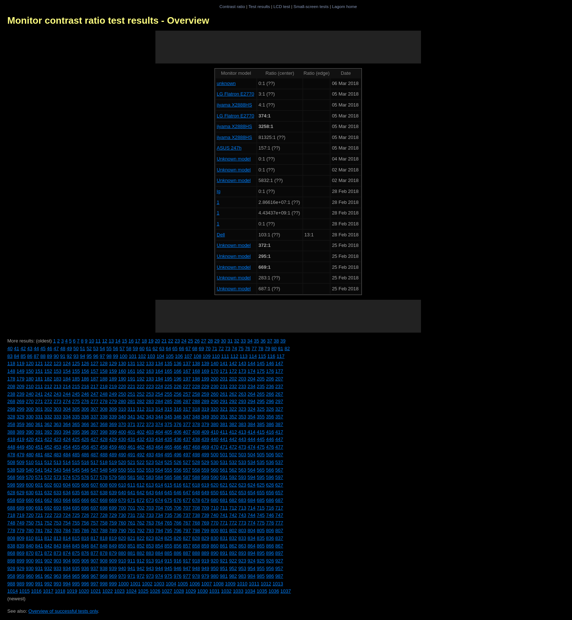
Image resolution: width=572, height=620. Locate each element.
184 (67, 378)
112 (235, 356)
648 (196, 492)
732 (141, 515)
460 (122, 447)
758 (104, 523)
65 (174, 348)
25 (190, 341)
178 (11, 378)
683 (242, 500)
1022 (107, 591)
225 (169, 386)
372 (141, 424)
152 (48, 371)
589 (205, 477)
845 (76, 546)
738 (196, 515)
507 (279, 454)
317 (187, 409)
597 (279, 477)
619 (205, 485)
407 (187, 432)
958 (11, 576)
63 (161, 348)
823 (150, 538)
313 (150, 409)
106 (179, 356)
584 (159, 477)
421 (39, 439)
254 (159, 394)
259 (205, 394)
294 (252, 401)
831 (224, 538)
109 (207, 356)
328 (11, 416)
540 (30, 470)
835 (261, 538)
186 (85, 378)
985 (261, 576)
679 (205, 500)
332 (48, 416)
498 (196, 454)
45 (42, 348)
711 (224, 508)
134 (159, 363)
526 (178, 462)
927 (279, 560)
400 (122, 432)
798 (196, 530)
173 (242, 371)
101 (133, 356)
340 (122, 416)
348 (196, 416)
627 (279, 485)
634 (67, 492)
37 (269, 341)
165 (169, 371)
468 (196, 447)
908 (104, 560)
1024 (131, 591)
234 (252, 386)
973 (150, 576)
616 (178, 485)
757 (94, 523)
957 (279, 568)
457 (94, 447)
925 (261, 560)
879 (113, 553)
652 (233, 492)
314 (159, 409)
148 (11, 371)
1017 (48, 591)
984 (252, 576)
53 (95, 348)
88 (42, 356)
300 (30, 409)
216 (85, 386)
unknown (226, 83)
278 (104, 401)
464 (159, 447)
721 (39, 515)
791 (131, 530)
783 (58, 530)
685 (261, 500)
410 (214, 432)
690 (30, 508)
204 (252, 378)
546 (85, 470)
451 (39, 447)
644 (159, 492)
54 (102, 348)
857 (187, 546)
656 (270, 492)
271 (39, 401)
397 (94, 432)
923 (242, 560)
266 (270, 394)
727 (94, 515)
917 (187, 560)
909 (113, 560)
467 (187, 447)
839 (20, 546)
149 (20, 371)
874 (67, 553)
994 (67, 583)
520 (122, 462)
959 (20, 576)
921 (224, 560)
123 (58, 363)
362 (48, 424)
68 (194, 348)
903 (58, 560)
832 (233, 538)
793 (150, 530)
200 (214, 378)
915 (169, 560)
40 (9, 348)
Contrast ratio (232, 6)
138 (196, 363)
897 (279, 553)
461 (131, 447)
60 (141, 348)
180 (30, 378)
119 (20, 363)
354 (252, 416)
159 (113, 371)
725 (76, 515)
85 (23, 356)
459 (113, 447)
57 (122, 348)
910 (122, 560)
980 (214, 576)
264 (252, 394)
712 (233, 508)
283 (150, 401)
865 (261, 546)
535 (261, 462)
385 (261, 424)
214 (67, 386)
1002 (147, 583)
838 (11, 546)
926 (270, 560)
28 (210, 341)
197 (187, 378)
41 (16, 348)
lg (218, 191)
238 (11, 394)
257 (187, 394)
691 (39, 508)
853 (150, 546)
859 (205, 546)
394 (67, 432)
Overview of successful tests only (63, 611)
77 (253, 348)
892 (233, 553)
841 (39, 546)
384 (252, 424)
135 (169, 363)
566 (270, 470)
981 (224, 576)
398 (104, 432)
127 (94, 363)
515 (76, 462)
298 (11, 409)
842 (48, 546)
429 (113, 439)
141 (224, 363)
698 (104, 508)
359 (20, 424)
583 (150, 477)
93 (75, 356)
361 (39, 424)
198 (196, 378)
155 (76, 371)
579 (113, 477)
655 (261, 492)
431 (131, 439)
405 (169, 432)
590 (214, 477)
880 (122, 553)
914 (159, 560)
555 (169, 470)
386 (270, 424)
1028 (179, 591)
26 (197, 341)
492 (141, 454)
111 (225, 356)
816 (85, 538)
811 (39, 538)
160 (122, 371)
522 (141, 462)
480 (30, 454)
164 (159, 371)
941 (131, 568)
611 (131, 485)
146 (270, 363)
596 (270, 477)
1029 (190, 591)
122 (48, 363)
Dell (221, 234)
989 (20, 583)
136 (178, 363)
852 (141, 546)
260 (214, 394)
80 (274, 348)
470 (214, 447)
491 (131, 454)
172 (233, 371)
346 (178, 416)
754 (67, 523)
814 (67, 538)
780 (30, 530)
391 (39, 432)
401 (131, 432)
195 (169, 378)
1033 (238, 591)
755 (76, 523)
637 (94, 492)
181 (39, 378)
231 (224, 386)
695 (76, 508)
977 (187, 576)
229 (205, 386)
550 (122, 470)
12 (104, 341)
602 (48, 485)
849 (113, 546)
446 (270, 439)
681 (224, 500)
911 (131, 560)
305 (76, 409)
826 (178, 538)
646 (178, 492)
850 (122, 546)
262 (233, 394)
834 (252, 538)
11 (98, 341)
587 (187, 477)
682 (233, 500)
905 (76, 560)
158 (104, 371)
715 (261, 508)
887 (187, 553)
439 (205, 439)
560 (214, 470)
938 (104, 568)
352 (233, 416)
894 (252, 553)
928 (11, 568)
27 (203, 341)
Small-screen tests (311, 6)
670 (122, 500)
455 (76, 447)
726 (85, 515)
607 (94, 485)
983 (242, 576)
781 (39, 530)
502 (233, 454)
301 (39, 409)
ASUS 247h (229, 148)
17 (137, 341)
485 (76, 454)
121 (39, 363)
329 (20, 416)
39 (282, 341)
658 (11, 500)
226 (178, 386)
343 (150, 416)
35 (256, 341)
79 (267, 348)
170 (214, 371)
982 (233, 576)
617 (187, 485)
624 (252, 485)
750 (30, 523)
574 (67, 477)
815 (76, 538)
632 (48, 492)
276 (85, 401)
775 (261, 523)
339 (113, 416)
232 (233, 386)
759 (113, 523)
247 (94, 394)
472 (233, 447)
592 (233, 477)
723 (58, 515)
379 (205, 424)
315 (169, 409)
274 (67, 401)
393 (58, 432)
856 (178, 546)
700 (122, 508)
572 (48, 477)
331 (39, 416)
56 (115, 348)
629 (20, 492)
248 (104, 394)
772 (233, 523)
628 (11, 492)
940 (122, 568)
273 (58, 401)
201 (224, 378)
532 (233, 462)
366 (85, 424)
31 (229, 341)
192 (141, 378)
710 (214, 508)
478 (11, 454)
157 (94, 371)
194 (159, 378)
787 (94, 530)
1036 (273, 591)
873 (58, 553)
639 (113, 492)
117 (281, 356)
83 (9, 356)
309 (113, 409)
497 (187, 454)
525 (169, 462)
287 (187, 401)
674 (159, 500)
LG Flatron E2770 (235, 94)
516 (85, 462)
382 (233, 424)
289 (205, 401)
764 (159, 523)
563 (242, 470)
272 (48, 401)
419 (20, 439)
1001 (135, 583)
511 (39, 462)
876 (85, 553)
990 (30, 583)
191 (131, 378)
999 (113, 583)
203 (242, 378)
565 (261, 470)
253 (150, 394)
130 (122, 363)
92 (69, 356)
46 (49, 348)
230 (214, 386)
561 (224, 470)
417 (279, 432)
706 (178, 508)
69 (201, 348)
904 (67, 560)
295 (261, 401)
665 (76, 500)
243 (58, 394)
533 (242, 462)
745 (261, 515)
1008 (218, 583)
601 (39, 485)
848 (104, 546)
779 (20, 530)
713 (242, 508)
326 (270, 409)
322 (233, 409)
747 (279, 515)
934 (67, 568)
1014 (12, 591)
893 (242, 553)
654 (252, 492)
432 (141, 439)
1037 (286, 591)
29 (216, 341)
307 (94, 409)
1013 (278, 583)
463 (150, 447)
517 (94, 462)
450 (30, 447)
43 (29, 348)
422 (48, 439)
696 (85, 508)
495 (169, 454)
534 (252, 462)
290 (214, 401)
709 (205, 508)
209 (20, 386)
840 (30, 546)
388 (11, 432)
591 (224, 477)
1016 (36, 591)
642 (141, 492)
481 (39, 454)
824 (159, 538)
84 (16, 356)
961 (39, 576)
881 (131, 553)
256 (178, 394)
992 (48, 583)
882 (141, 553)
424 (67, 439)
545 (76, 470)
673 (150, 500)
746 (270, 515)
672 (141, 500)
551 (131, 470)
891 (224, 553)
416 (270, 432)
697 (94, 508)
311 (131, 409)
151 (39, 371)
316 (178, 409)
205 (261, 378)
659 (20, 500)
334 (67, 416)
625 (261, 485)
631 (39, 492)
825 (169, 538)
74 (234, 348)
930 (30, 568)
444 (252, 439)
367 (94, 424)
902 (48, 560)
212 (48, 386)
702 (141, 508)
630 (30, 492)
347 (187, 416)
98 (108, 356)
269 (20, 401)
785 (76, 530)
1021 (95, 591)
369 (113, 424)
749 (20, 523)
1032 (226, 591)
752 (48, 523)
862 (233, 546)
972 (141, 576)
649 (205, 492)
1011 (254, 583)
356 (270, 416)
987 (279, 576)
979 (205, 576)
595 (261, 477)
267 (279, 394)
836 (270, 538)
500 (214, 454)
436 (178, 439)
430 (122, 439)
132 (141, 363)
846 (85, 546)
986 (270, 576)
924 (252, 560)
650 (214, 492)
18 (144, 341)
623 (242, 485)
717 (279, 508)
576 (85, 477)
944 (159, 568)
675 (169, 500)
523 (150, 462)
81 (280, 348)
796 (178, 530)
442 (233, 439)
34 (249, 341)
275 (76, 401)
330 (30, 416)
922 (233, 560)
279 (113, 401)
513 (58, 462)
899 (20, 560)
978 (196, 576)
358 (11, 424)
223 (150, 386)
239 (20, 394)
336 (85, 416)
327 (279, 409)
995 (76, 583)
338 (104, 416)
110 (216, 356)
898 (11, 560)
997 (94, 583)
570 (30, 477)
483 (58, 454)
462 (141, 447)
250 (122, 394)
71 (214, 348)
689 (20, 508)
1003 (159, 583)
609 (113, 485)
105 (170, 356)
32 (236, 341)
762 (141, 523)
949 (205, 568)
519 (113, 462)
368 (104, 424)
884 (159, 553)
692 (48, 508)
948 (196, 568)
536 (270, 462)
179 (20, 378)
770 (214, 523)
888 (196, 553)
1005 (183, 583)
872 (48, 553)
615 (169, 485)
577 (94, 477)
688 (11, 508)
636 (85, 492)
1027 (167, 591)
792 (141, 530)
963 (58, 576)
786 (85, 530)
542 (48, 470)
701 (131, 508)
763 (150, 523)
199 (205, 378)
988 (11, 583)
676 (178, 500)
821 (131, 538)
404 (159, 432)
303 (58, 409)
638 (104, 492)
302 (48, 409)
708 (196, 508)
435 (169, 439)
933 (58, 568)
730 (122, 515)
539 (20, 470)
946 (178, 568)
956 (270, 568)
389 (20, 432)
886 (178, 553)
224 (159, 386)
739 (205, 515)
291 (224, 401)
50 (75, 348)
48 (62, 348)
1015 (24, 591)
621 (224, 485)
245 (76, 394)
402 (141, 432)
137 (187, 363)
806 (270, 530)
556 (178, 470)
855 (169, 546)
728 (104, 515)
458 (104, 447)
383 (242, 424)
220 (122, 386)
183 (58, 378)
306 (85, 409)
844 (67, 546)
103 (151, 356)
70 (207, 348)
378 (196, 424)
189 (113, 378)
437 (187, 439)
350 (214, 416)
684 (252, 500)
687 (279, 500)
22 (170, 341)
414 (252, 432)
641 (131, 492)
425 (76, 439)
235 (261, 386)
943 (150, 568)
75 (240, 348)
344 (159, 416)
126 (85, 363)
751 (39, 523)
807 (279, 530)
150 (30, 371)
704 (159, 508)
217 (94, 386)
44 (36, 348)
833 (242, 538)
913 (150, 560)
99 (115, 356)
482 (48, 454)
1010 (242, 583)
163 (150, 371)
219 (113, 386)
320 (214, 409)
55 (108, 348)
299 (20, 409)
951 (224, 568)
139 (205, 363)
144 (252, 363)
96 (95, 356)
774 (252, 523)
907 (94, 560)
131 (131, 363)
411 (224, 432)
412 (233, 432)
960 (30, 576)
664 (67, 500)
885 (169, 553)
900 (30, 560)
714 (252, 508)
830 (214, 538)
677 (187, 500)
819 (113, 538)
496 (178, 454)
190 (122, 378)
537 (279, 462)
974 (159, 576)
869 (20, 553)
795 (169, 530)
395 (76, 432)
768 (196, 523)
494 (159, 454)
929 (20, 568)
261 (224, 394)
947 (187, 568)
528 (196, 462)
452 (48, 447)
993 (58, 583)
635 (76, 492)
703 (150, 508)
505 (261, 454)
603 (58, 485)
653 (242, 492)
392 (48, 432)
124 (67, 363)
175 (261, 371)
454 (67, 447)
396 (85, 432)
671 (131, 500)
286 (178, 401)
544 (67, 470)
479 (20, 454)
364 (67, 424)
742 (233, 515)
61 (148, 348)
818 (104, 538)
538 (11, 470)
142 (233, 363)
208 (11, 386)
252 (141, 394)
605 (76, 485)
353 (242, 416)
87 (36, 356)
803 (242, 530)
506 (270, 454)
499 (205, 454)
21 (163, 341)
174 (252, 371)
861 (224, 546)
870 (30, 553)
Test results (259, 6)
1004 (171, 583)
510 (30, 462)
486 (85, 454)
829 (205, 538)
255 (169, 394)
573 (58, 477)
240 (30, 394)
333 (58, 416)
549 (113, 470)
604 (67, 485)
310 (122, 409)
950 (214, 568)
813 (58, 538)
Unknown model (234, 159)
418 (11, 439)
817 (94, 538)
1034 (250, 591)
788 (104, 530)
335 (76, 416)
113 (244, 356)
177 (279, 371)
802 (233, 530)
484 (67, 454)
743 (242, 515)
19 (150, 341)
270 (30, 401)
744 (252, 515)
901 (39, 560)
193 (150, 378)
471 (224, 447)
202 (233, 378)
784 (67, 530)
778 (11, 530)
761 (131, 523)
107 (188, 356)
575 (76, 477)
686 (270, 500)
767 (187, 523)
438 (196, 439)
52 (89, 348)
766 (178, 523)
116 (271, 356)
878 (104, 553)
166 (178, 371)
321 (224, 409)
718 (11, 515)
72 (221, 348)
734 (159, 515)
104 (160, 356)
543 (58, 470)
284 (159, 401)
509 (20, 462)
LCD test (282, 6)
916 (178, 560)
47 (56, 348)
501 (224, 454)
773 (242, 523)
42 (23, 348)
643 (150, 492)
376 (178, 424)
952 (233, 568)
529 (205, 462)
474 (252, 447)
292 (233, 401)
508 (11, 462)
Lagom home (344, 6)
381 (224, 424)
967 (94, 576)
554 (159, 470)
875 (76, 553)
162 (141, 371)
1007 (206, 583)
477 (279, 447)
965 (76, 576)
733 (150, 515)
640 (122, 492)
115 (262, 356)
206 (270, 378)
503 (242, 454)
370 (122, 424)
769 (205, 523)
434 (159, 439)
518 (104, 462)
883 (150, 553)
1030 (202, 591)
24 (183, 341)
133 (150, 363)
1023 (119, 591)
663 (58, 500)
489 (113, 454)
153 (58, 371)
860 (214, 546)
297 (279, 401)
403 (150, 432)
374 (159, 424)
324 (252, 409)
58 (128, 348)
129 (113, 363)
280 (122, 401)
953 (242, 568)
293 (242, 401)
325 (261, 409)
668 (104, 500)
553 (150, 470)
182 (48, 378)
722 (48, 515)
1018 (60, 591)
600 (30, 485)
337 (94, 416)
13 (111, 341)
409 (205, 432)
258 (196, 394)
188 (104, 378)
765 (169, 523)
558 (196, 470)
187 (94, 378)
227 (187, 386)
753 (58, 523)
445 (261, 439)
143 (242, 363)
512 (48, 462)
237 (279, 386)
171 (224, 371)
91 (62, 356)
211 (39, 386)
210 (30, 386)
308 (104, 409)
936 (85, 568)
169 (205, 371)
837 (279, 538)
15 (124, 341)
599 (20, 485)
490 (122, 454)
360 (30, 424)
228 (196, 386)
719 (20, 515)
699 (113, 508)
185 (76, 378)
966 (85, 576)
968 (104, 576)
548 (104, 470)
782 (48, 530)
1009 (230, 583)
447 (279, 439)
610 (122, 485)
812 (48, 538)
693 (58, 508)
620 (214, 485)
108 (197, 356)
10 (91, 341)
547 (94, 470)
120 (30, 363)
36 (263, 341)
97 (102, 356)
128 (104, 363)
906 (85, 560)
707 (187, 508)
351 (224, 416)
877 (94, 553)
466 (178, 447)
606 (85, 485)
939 (113, 568)
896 (270, 553)
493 (150, 454)
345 (169, 416)
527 (187, 462)
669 (113, 500)
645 (169, 492)
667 (94, 500)
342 (141, 416)
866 (270, 546)
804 (252, 530)
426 (85, 439)
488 (104, 454)
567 (279, 470)
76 (247, 348)
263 (242, 394)
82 (287, 348)
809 (20, 538)
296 (270, 401)
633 (58, 492)
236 (270, 386)
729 (113, 515)
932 (48, 568)
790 (122, 530)
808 (11, 538)
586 (178, 477)
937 (94, 568)
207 (279, 378)
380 (214, 424)
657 (279, 492)
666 (85, 500)
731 (131, 515)
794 (159, 530)
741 (224, 515)
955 (261, 568)
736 (178, 515)
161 (131, 371)
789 (113, 530)
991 (39, 583)
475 (261, 447)
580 (122, 477)
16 (131, 341)
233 (242, 386)
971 (131, 576)
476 (270, 447)
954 (252, 568)
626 (270, 485)
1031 (214, 591)
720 (30, 515)
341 (131, 416)
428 (104, 439)
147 (279, 363)
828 (196, 538)
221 (131, 386)
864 (252, 546)
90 (56, 356)
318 (196, 409)
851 (131, 546)
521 (131, 462)
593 (242, 477)
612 (141, 485)
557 (187, 470)
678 (196, 500)
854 (159, 546)
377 (187, 424)
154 (67, 371)
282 (141, 401)
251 (131, 394)
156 (85, 371)
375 (169, 424)
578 (104, 477)
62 (155, 348)
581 (131, 477)
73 (227, 348)
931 (39, 568)
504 (252, 454)
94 (82, 356)
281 (131, 401)
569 (20, 477)
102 (142, 356)
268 (11, 401)
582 (141, 477)
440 (214, 439)
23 (177, 341)
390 (30, 432)
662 (48, 500)
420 (30, 439)
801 (224, 530)
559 (205, 470)
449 (20, 447)
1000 (123, 583)
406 (178, 432)
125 (76, 363)
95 (89, 356)
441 (224, 439)
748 (11, 523)
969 (113, 576)
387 (279, 424)
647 (187, 492)
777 (279, 523)
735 (169, 515)
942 (141, 568)
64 (168, 348)
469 (205, 447)
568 (11, 477)
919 (205, 560)
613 (150, 485)
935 (76, 568)
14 (117, 341)
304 (67, 409)
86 (29, 356)
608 (104, 485)
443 (242, 439)
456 (85, 447)
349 (205, 416)
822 (141, 538)
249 (113, 394)
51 (82, 348)
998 (104, 583)
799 (205, 530)
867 (279, 546)
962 (48, 576)
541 (39, 470)
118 (11, 363)
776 (270, 523)
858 (196, 546)
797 (187, 530)
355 (261, 416)
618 (196, 485)
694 (67, 508)
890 (214, 553)
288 (196, 401)
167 (187, 371)
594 (252, 477)
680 (214, 500)
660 (30, 500)
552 (141, 470)
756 (85, 523)
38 (276, 341)
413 (242, 432)
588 (196, 477)
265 (261, 394)
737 (187, 515)
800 (214, 530)
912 (141, 560)
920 (214, 560)
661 (39, 500)
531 (224, 462)
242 (48, 394)
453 (58, 447)
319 (205, 409)
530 (214, 462)
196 (178, 378)
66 (181, 348)
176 (270, 371)
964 (67, 576)
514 (67, 462)
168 (196, 371)
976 (178, 576)
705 (169, 508)
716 (270, 508)
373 (150, 424)
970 (122, 576)
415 (261, 432)
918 (196, 560)
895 (261, 553)
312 (141, 409)
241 (39, 394)
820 (122, 538)
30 (223, 341)
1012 (266, 583)
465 (169, 447)
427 (94, 439)
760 (122, 523)
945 (169, 568)
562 (233, 470)
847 (94, 546)
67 (188, 348)
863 (242, 546)
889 (205, 553)
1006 (194, 583)
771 (224, 523)
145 (261, 363)
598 (11, 485)
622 (233, 485)
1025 (143, 591)
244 (67, 394)
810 (30, 538)
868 (11, 553)
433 (150, 439)
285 (169, 401)
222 (141, 386)
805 (261, 530)
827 (187, 538)
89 (49, 356)
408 (196, 432)
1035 (261, 591)
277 (94, 401)
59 (135, 348)
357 (279, 416)
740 (214, 515)
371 (131, 424)
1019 (72, 591)
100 (124, 356)
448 (11, 447)
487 (94, 454)
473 (242, 447)
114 (253, 356)
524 (159, 462)
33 (243, 341)
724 (67, 515)
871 (39, 553)
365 (76, 424)
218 (104, 386)
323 (242, 409)
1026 (155, 591)
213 (58, 386)
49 (69, 348)
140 (214, 363)
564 (252, 470)
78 (260, 348)
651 (224, 492)
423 (58, 439)
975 (169, 576)
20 (157, 341)
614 (159, 485)
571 (39, 477)
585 (169, 477)
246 (85, 394)
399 (113, 432)
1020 (83, 591)
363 (58, 424)
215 (76, 386)
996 (85, 583)
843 (58, 546)
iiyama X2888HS (234, 105)
